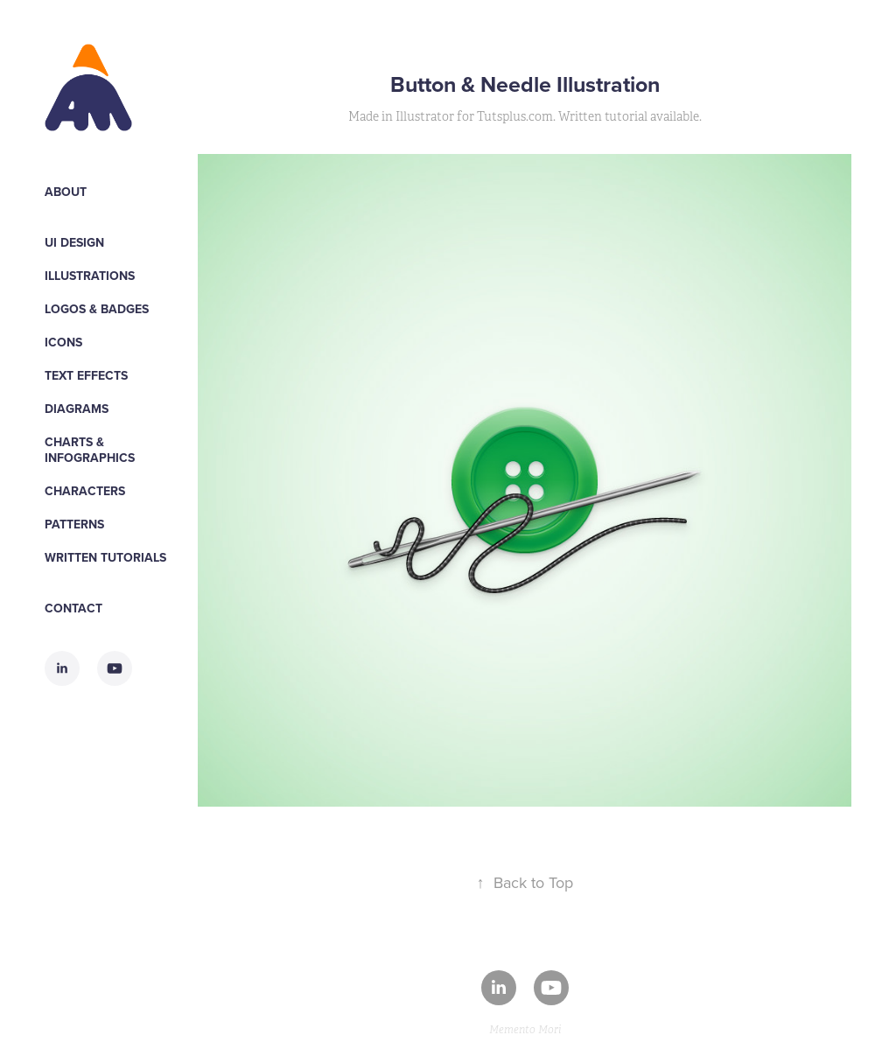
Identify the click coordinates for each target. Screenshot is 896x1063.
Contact (73, 608)
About (66, 191)
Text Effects (86, 375)
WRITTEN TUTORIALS (105, 557)
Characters (85, 491)
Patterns (74, 524)
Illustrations (90, 275)
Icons (63, 342)
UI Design (74, 242)
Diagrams (76, 408)
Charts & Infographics (90, 449)
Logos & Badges (97, 309)
